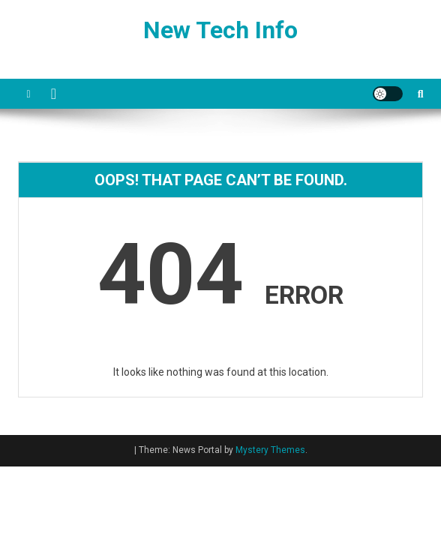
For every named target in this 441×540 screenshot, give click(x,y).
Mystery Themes (270, 450)
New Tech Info (220, 30)
